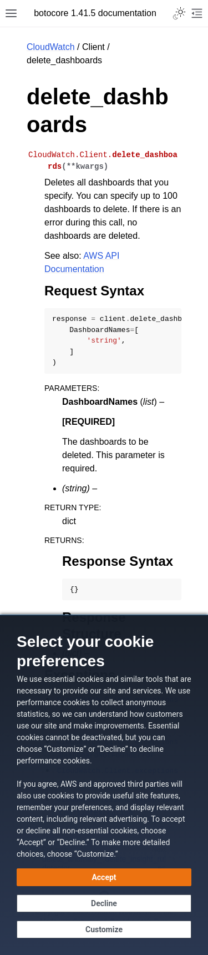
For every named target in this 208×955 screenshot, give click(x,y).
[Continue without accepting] (104, 903)
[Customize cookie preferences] (104, 929)
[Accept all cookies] (104, 877)
